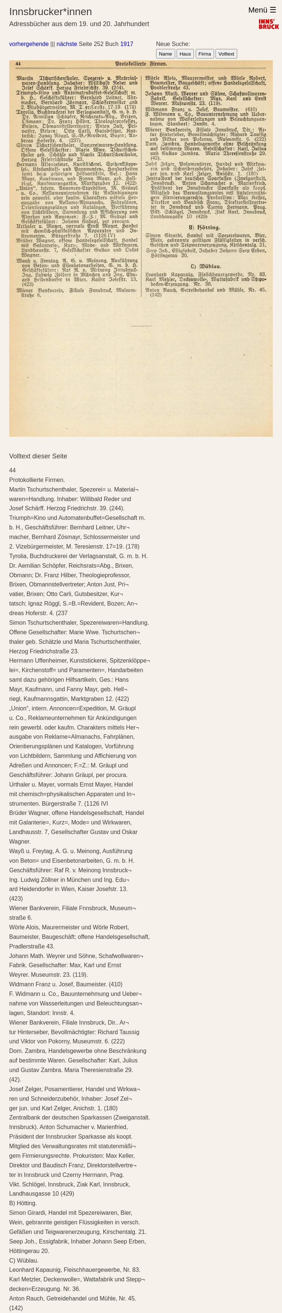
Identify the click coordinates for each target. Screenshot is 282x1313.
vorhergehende (29, 44)
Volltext (226, 54)
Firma (205, 54)
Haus (185, 54)
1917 (126, 44)
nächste (67, 44)
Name (165, 54)
